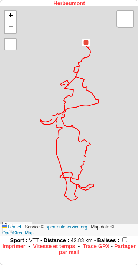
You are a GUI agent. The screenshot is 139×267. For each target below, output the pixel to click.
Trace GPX (96, 246)
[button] (86, 43)
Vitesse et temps (54, 246)
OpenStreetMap (18, 232)
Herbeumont (69, 3)
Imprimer (14, 246)
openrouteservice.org (66, 227)
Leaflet (11, 227)
